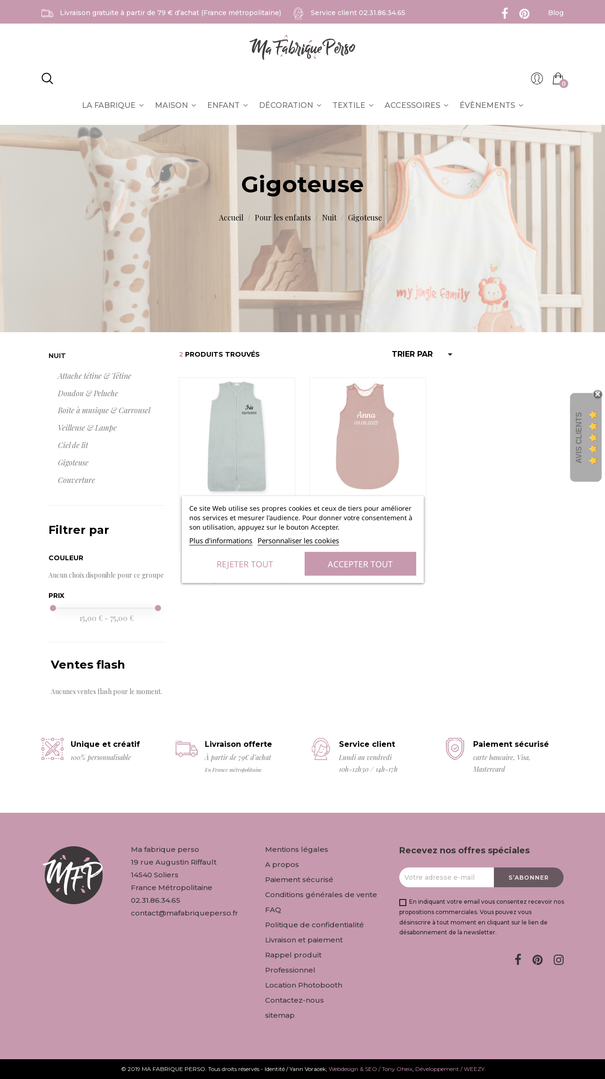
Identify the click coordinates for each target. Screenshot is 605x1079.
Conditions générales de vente (321, 894)
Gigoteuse (73, 462)
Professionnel (290, 969)
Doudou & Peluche (88, 393)
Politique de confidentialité (314, 924)
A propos (282, 864)
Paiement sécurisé (299, 879)
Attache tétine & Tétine (94, 376)
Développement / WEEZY (449, 1068)
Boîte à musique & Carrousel (104, 410)
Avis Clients (579, 437)
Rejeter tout (245, 564)
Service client (358, 12)
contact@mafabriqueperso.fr (184, 912)
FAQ (273, 909)
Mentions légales (296, 849)
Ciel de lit (73, 445)
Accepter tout (360, 564)
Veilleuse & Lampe (87, 428)
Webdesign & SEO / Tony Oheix (370, 1068)
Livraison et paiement (304, 939)
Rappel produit (293, 954)
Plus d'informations (220, 540)
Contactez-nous (294, 1000)
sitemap (280, 1015)
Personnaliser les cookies (298, 540)
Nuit (57, 355)
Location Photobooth (303, 985)
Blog (556, 12)
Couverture (76, 480)
